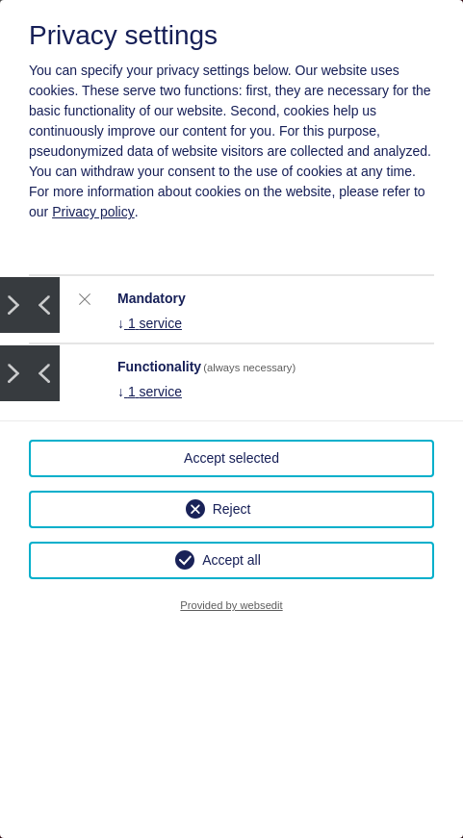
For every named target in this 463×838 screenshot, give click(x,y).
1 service (149, 323)
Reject (232, 509)
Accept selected (231, 458)
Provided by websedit (231, 605)
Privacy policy (93, 211)
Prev (44, 305)
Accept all (231, 560)
